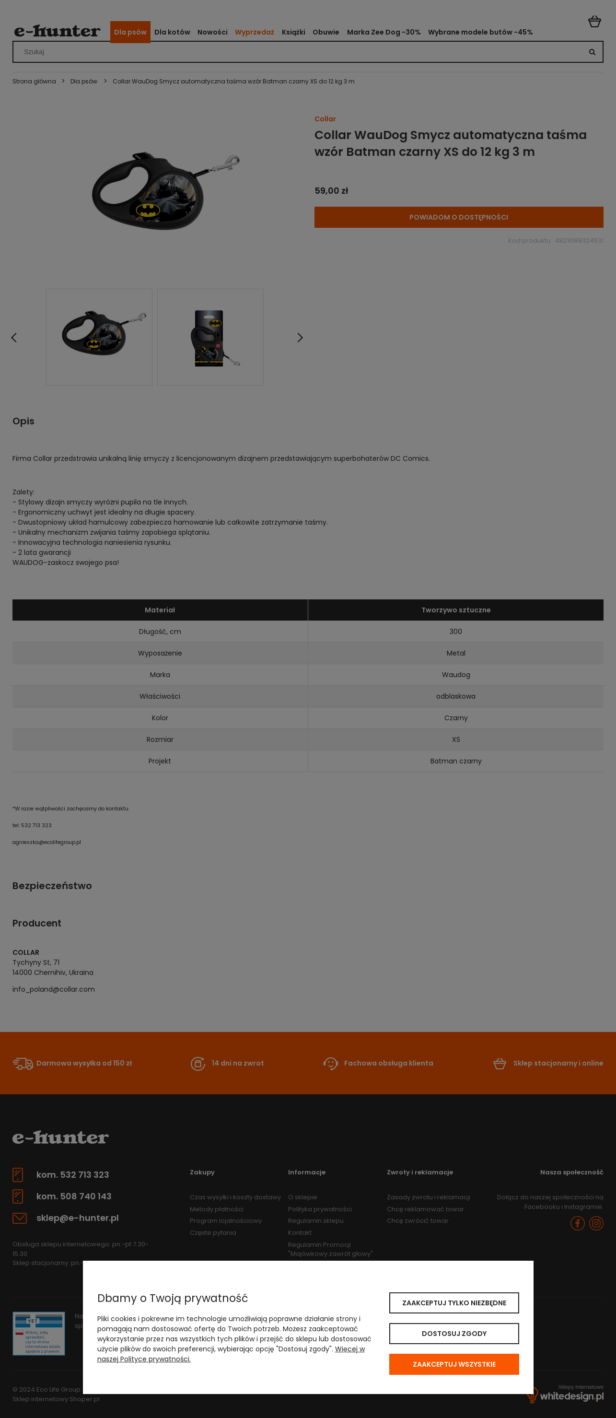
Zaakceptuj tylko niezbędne (454, 1303)
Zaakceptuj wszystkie (454, 1364)
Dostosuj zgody (454, 1333)
